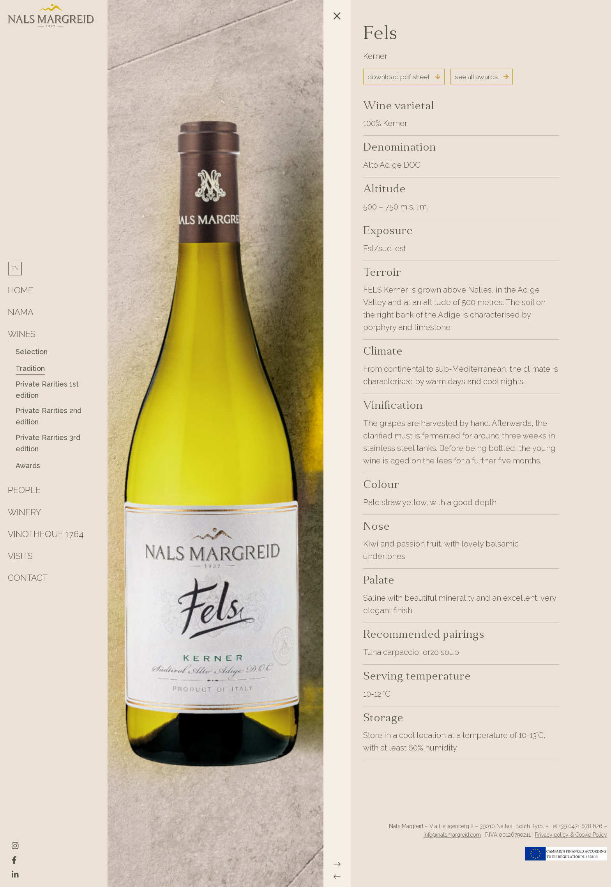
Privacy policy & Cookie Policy (571, 835)
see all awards (482, 77)
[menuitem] (15, 268)
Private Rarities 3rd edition (48, 443)
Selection (32, 352)
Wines (21, 334)
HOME (20, 290)
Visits (20, 556)
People (24, 490)
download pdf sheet (403, 77)
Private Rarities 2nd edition (48, 416)
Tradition (30, 368)
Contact (28, 578)
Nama (21, 312)
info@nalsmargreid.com (452, 835)
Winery (24, 512)
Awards (28, 465)
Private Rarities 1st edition (47, 389)
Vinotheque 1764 (46, 534)
